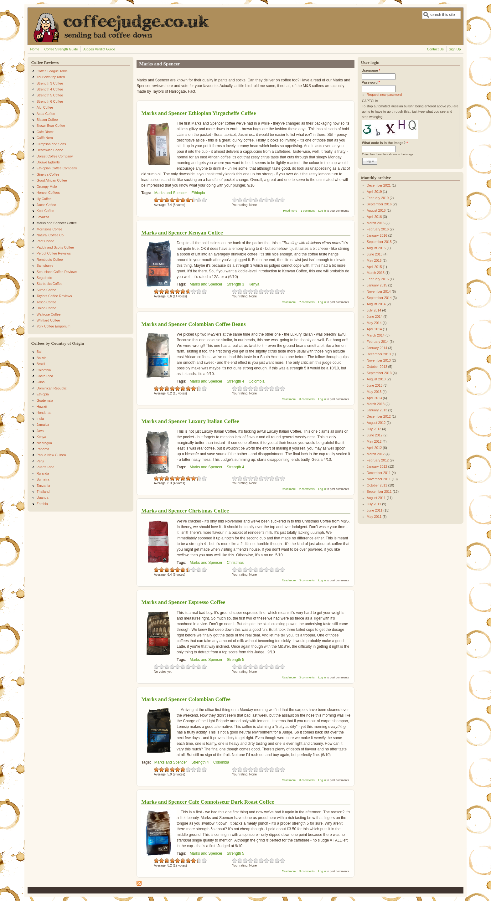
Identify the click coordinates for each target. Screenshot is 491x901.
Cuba (41, 382)
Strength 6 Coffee (50, 101)
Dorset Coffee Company (55, 156)
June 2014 (374, 316)
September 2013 (379, 373)
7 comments (307, 302)
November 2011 (379, 479)
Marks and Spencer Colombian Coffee (185, 699)
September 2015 (379, 242)
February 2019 (378, 198)
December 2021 (379, 185)
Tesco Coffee (46, 302)
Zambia (42, 504)
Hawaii (42, 406)
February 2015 (378, 279)
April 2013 (374, 398)
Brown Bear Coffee (51, 125)
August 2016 (376, 210)
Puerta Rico (45, 467)
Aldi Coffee (45, 107)
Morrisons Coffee (49, 229)
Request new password (384, 94)
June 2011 (374, 510)
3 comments (307, 399)
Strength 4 (235, 381)
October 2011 (377, 485)
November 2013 (379, 360)
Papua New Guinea (51, 455)
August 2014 (376, 304)
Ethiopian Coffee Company (57, 168)
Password (371, 82)
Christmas (235, 562)
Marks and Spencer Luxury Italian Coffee (190, 421)
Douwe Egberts (48, 162)
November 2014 (379, 291)
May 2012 (374, 441)
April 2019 (374, 191)
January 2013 (377, 410)
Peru (40, 461)
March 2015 (376, 273)
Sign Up (455, 49)
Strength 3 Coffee (50, 83)
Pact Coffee (45, 241)
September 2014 (379, 298)
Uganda (43, 497)
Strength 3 (235, 284)
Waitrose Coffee (49, 314)
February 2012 (378, 460)
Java (40, 431)
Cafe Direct (45, 132)
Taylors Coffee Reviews (54, 296)
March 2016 (376, 223)
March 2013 (376, 404)
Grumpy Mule (47, 186)
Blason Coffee (47, 119)
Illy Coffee (44, 199)
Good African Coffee (52, 180)
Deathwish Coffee (50, 150)
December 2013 (379, 354)
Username (371, 70)
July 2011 (374, 504)
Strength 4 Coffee (50, 89)
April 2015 (374, 267)
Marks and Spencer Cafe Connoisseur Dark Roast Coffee (207, 802)
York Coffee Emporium (53, 326)
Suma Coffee (46, 290)
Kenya (254, 284)
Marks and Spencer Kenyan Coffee (182, 232)
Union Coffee (46, 308)
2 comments (307, 489)
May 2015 (374, 260)
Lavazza (43, 217)
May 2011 (374, 516)
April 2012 (374, 448)
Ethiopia (198, 193)
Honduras (44, 412)
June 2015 (374, 254)
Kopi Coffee (45, 211)
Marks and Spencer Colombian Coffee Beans (193, 324)
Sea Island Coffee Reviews (57, 272)
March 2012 (376, 454)
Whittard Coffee (48, 320)
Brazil (41, 364)
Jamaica (43, 424)
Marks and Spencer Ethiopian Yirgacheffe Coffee (198, 113)
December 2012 (379, 416)
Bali (39, 351)
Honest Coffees (48, 192)
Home (34, 49)
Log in (322, 210)
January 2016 (377, 235)
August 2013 (376, 379)
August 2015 (376, 248)
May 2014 (374, 323)
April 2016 (374, 217)
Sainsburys (45, 265)
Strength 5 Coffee (50, 95)
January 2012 (377, 466)
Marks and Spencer (170, 193)
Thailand (43, 491)
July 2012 (374, 429)
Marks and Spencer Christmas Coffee (185, 510)
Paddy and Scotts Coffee (55, 247)
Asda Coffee (46, 114)
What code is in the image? (385, 143)
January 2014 (377, 348)
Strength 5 (235, 659)
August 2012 (376, 423)
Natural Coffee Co (50, 235)
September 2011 (379, 491)
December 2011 (379, 473)
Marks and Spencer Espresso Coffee (183, 602)
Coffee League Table (52, 71)
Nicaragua (44, 443)
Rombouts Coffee (50, 259)
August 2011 (376, 498)
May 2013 (374, 392)
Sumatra (43, 479)
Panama (43, 449)
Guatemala (45, 400)
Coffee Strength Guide (61, 49)
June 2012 (374, 435)
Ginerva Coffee (48, 174)
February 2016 (378, 229)
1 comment (308, 210)
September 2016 (379, 204)
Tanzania (43, 485)
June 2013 (374, 385)
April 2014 (374, 329)
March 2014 (376, 335)
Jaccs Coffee (46, 205)
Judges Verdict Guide (99, 49)
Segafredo (44, 278)
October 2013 (377, 366)
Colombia (257, 381)
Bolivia (42, 358)
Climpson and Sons (51, 144)
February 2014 (378, 341)
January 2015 (377, 285)
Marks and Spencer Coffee (57, 223)
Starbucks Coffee (50, 284)
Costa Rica (45, 376)
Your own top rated (51, 77)
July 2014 (374, 310)
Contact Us (435, 49)
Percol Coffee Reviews (54, 253)
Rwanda (43, 473)
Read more (290, 210)
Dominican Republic (52, 388)
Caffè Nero (45, 138)
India (40, 418)
